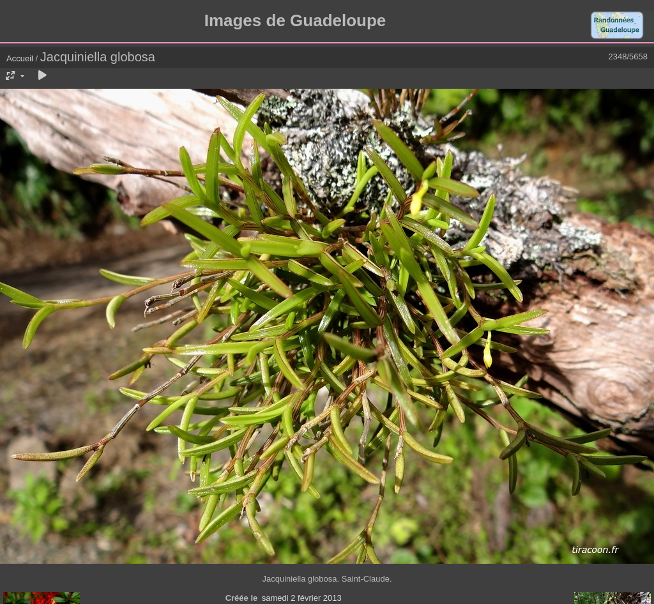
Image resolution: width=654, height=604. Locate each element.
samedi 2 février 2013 (302, 598)
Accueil (19, 58)
